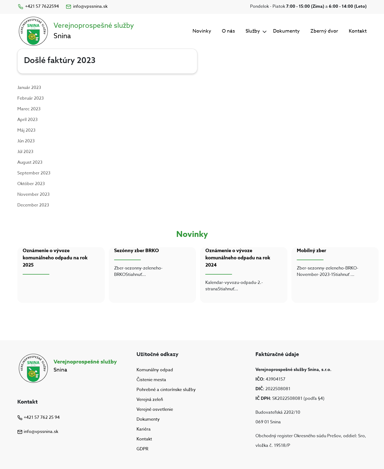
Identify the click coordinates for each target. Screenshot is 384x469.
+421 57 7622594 (38, 6)
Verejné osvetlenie (155, 409)
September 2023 (33, 173)
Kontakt (358, 31)
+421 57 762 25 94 (38, 417)
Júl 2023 (25, 151)
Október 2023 (31, 184)
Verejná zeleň (150, 399)
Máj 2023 (26, 130)
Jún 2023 (26, 141)
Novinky (202, 31)
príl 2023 (29, 119)
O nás (228, 31)
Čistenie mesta (151, 380)
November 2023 (33, 194)
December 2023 (33, 205)
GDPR (142, 449)
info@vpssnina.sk (86, 6)
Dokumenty (286, 31)
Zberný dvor (324, 31)
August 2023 (29, 162)
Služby (253, 31)
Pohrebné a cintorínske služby (166, 389)
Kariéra (144, 429)
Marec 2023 (29, 109)
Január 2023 (29, 87)
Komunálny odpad (155, 370)
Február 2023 (30, 98)
